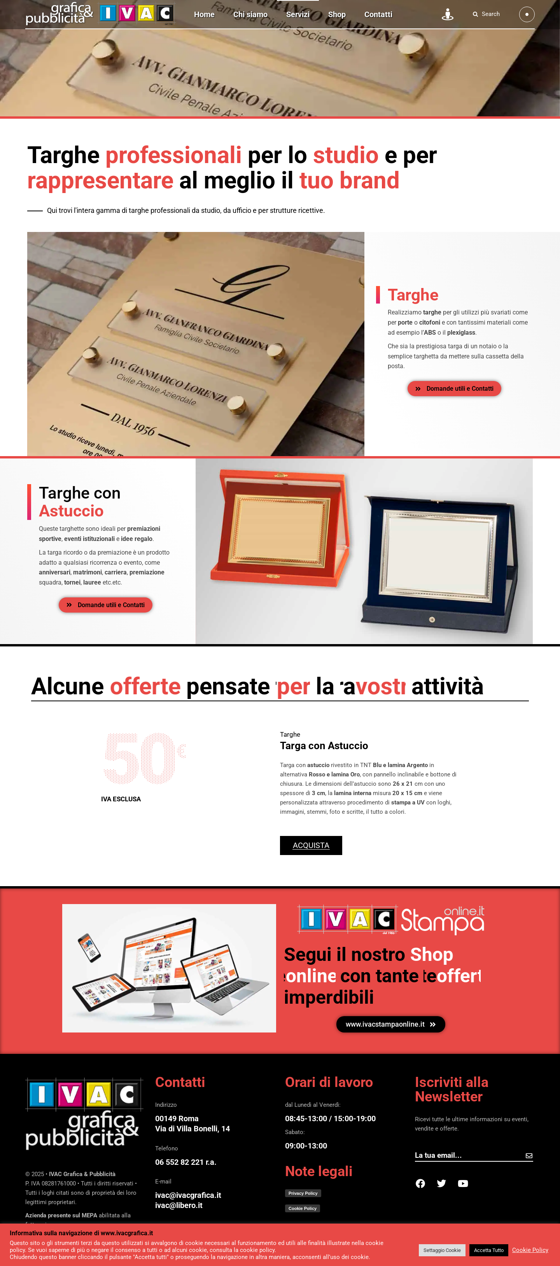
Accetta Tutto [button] (489, 1250)
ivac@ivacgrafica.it (188, 1195)
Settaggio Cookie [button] (442, 1250)
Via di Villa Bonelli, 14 (192, 1128)
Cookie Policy (530, 1250)
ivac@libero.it (179, 1205)
